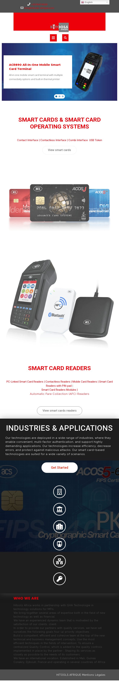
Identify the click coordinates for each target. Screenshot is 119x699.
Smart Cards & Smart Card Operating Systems (59, 123)
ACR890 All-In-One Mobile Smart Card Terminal (35, 67)
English (86, 2)
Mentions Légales (93, 674)
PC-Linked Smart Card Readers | (25, 381)
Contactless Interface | (54, 140)
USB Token (95, 140)
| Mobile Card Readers (83, 381)
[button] (56, 96)
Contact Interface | (28, 140)
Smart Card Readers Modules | (59, 389)
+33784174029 (37, 4)
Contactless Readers (57, 381)
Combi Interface (79, 140)
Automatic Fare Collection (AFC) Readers (59, 394)
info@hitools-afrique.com (37, 8)
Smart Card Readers (59, 368)
